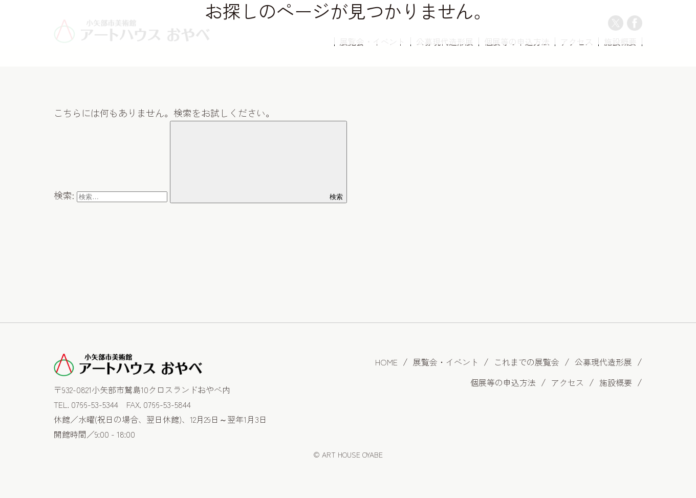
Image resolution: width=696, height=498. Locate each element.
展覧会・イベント (445, 362)
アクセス (567, 382)
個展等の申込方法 (503, 382)
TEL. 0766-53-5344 (86, 404)
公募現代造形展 (603, 362)
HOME (386, 362)
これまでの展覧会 (526, 362)
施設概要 (615, 382)
